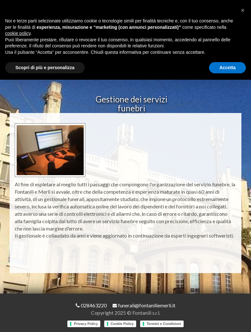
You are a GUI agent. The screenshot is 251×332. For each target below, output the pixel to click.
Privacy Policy (86, 324)
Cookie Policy (122, 324)
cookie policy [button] (17, 33)
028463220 (91, 306)
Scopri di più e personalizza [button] (44, 67)
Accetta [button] (227, 67)
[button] (243, 10)
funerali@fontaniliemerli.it (144, 306)
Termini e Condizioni (163, 324)
